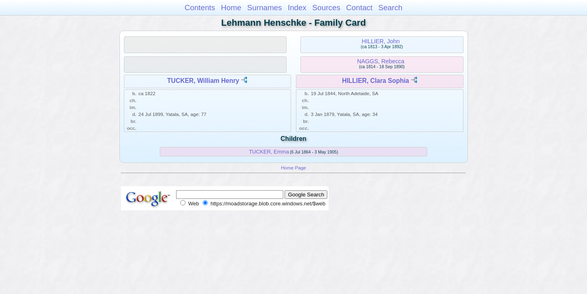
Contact (359, 7)
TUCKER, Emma (269, 152)
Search (390, 7)
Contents (200, 7)
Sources (326, 7)
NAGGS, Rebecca (380, 61)
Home (231, 7)
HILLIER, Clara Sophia (375, 80)
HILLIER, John (380, 41)
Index (297, 7)
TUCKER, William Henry (203, 80)
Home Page (293, 167)
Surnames (264, 7)
